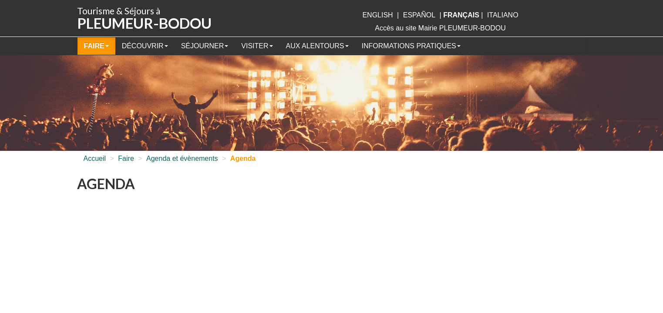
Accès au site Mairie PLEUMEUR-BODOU (440, 28)
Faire (96, 46)
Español (419, 15)
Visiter (257, 46)
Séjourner (205, 46)
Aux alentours (317, 46)
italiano (502, 15)
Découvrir (145, 46)
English (377, 15)
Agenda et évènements (182, 158)
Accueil (95, 158)
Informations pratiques (411, 46)
